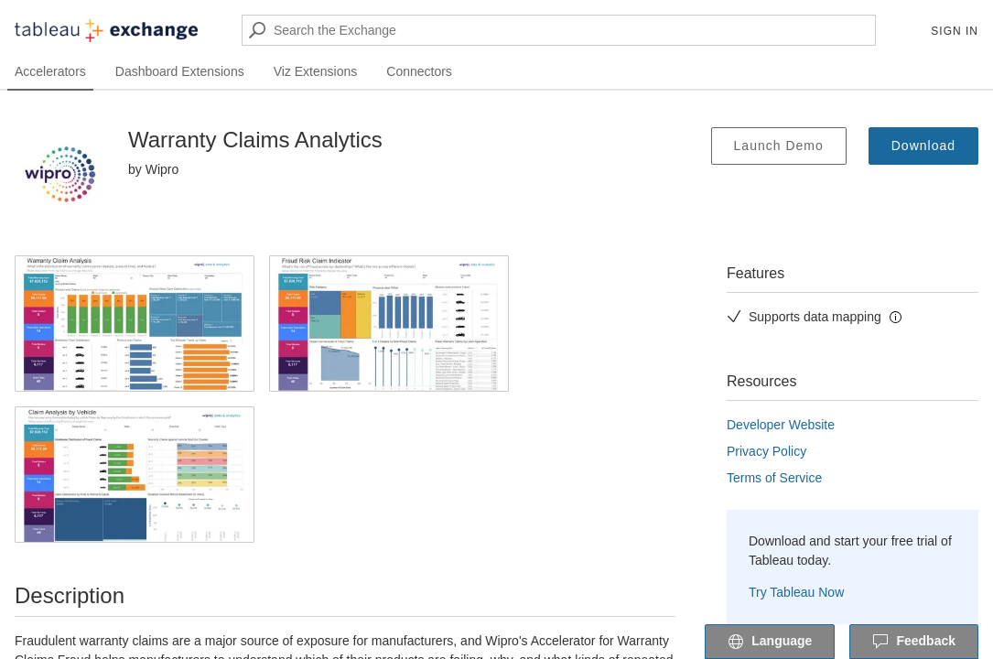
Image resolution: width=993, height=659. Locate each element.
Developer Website (781, 424)
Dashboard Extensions (179, 71)
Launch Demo (779, 145)
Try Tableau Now (796, 592)
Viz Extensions (316, 71)
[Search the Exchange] (559, 30)
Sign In (954, 31)
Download (923, 145)
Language (770, 642)
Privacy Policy (766, 451)
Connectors (419, 71)
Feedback (913, 642)
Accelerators (50, 71)
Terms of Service (774, 477)
